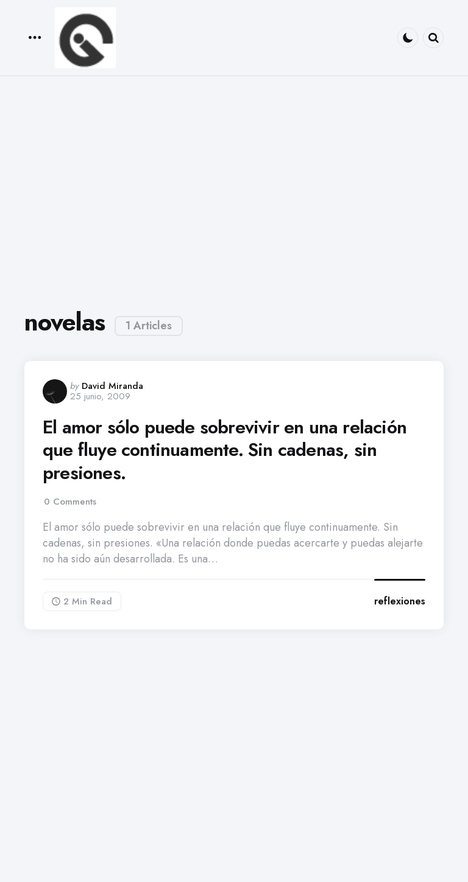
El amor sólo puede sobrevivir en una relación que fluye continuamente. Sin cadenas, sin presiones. (224, 450)
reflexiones (399, 601)
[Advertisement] (234, 186)
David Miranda (112, 386)
